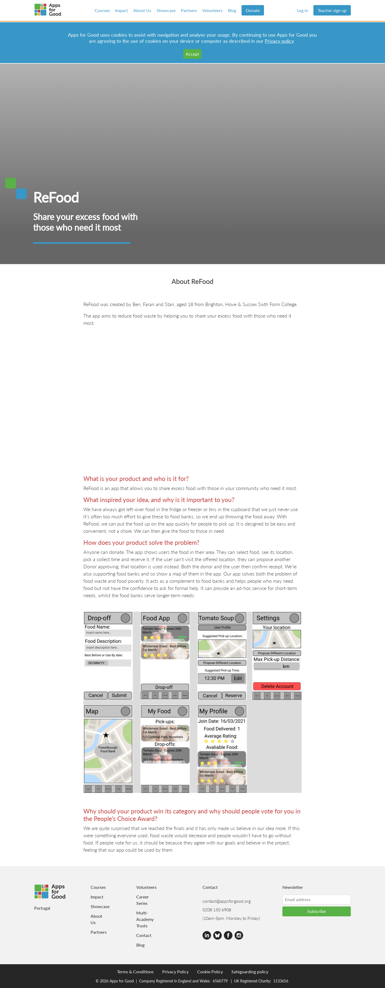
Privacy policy (279, 40)
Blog (232, 10)
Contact (143, 935)
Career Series (142, 900)
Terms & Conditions (135, 971)
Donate (253, 10)
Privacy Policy (175, 971)
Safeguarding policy (249, 971)
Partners (189, 10)
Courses (102, 10)
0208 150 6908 (217, 909)
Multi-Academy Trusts (143, 919)
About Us (142, 10)
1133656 (280, 980)
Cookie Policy (210, 971)
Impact (121, 10)
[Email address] (316, 899)
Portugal (42, 908)
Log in (302, 10)
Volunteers (212, 10)
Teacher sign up (332, 10)
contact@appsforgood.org (227, 901)
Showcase (166, 10)
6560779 (220, 980)
